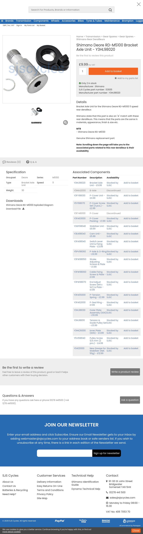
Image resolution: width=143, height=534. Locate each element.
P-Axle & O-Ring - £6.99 (98, 253)
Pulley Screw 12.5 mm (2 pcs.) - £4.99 (96, 341)
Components (41, 20)
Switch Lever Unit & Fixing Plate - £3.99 (96, 244)
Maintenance (112, 20)
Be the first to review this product (94, 55)
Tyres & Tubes (94, 20)
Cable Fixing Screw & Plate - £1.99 (98, 274)
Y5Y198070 (79, 203)
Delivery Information (49, 482)
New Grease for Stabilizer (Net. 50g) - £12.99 (98, 351)
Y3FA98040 (80, 241)
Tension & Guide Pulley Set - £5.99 (98, 323)
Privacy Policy (45, 494)
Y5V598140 (79, 338)
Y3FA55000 (80, 294)
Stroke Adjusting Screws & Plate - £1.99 (97, 263)
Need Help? (9, 494)
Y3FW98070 (80, 282)
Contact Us (9, 486)
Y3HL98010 (79, 320)
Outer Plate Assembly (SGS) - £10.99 (98, 313)
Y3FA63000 (79, 218)
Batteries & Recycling (15, 490)
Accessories (68, 20)
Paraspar (137, 525)
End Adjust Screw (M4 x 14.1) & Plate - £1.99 (97, 286)
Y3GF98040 (80, 226)
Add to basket (131, 182)
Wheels (55, 20)
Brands (9, 20)
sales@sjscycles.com (122, 497)
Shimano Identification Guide (85, 483)
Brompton (127, 20)
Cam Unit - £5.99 (95, 235)
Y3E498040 (79, 233)
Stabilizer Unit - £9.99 (98, 227)
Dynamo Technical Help (86, 489)
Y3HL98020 (79, 182)
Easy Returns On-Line (49, 486)
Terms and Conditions (50, 490)
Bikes (81, 20)
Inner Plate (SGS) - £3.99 (97, 332)
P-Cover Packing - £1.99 (97, 220)
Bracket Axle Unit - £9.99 (96, 184)
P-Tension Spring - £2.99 (97, 296)
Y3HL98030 (79, 310)
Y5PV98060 (80, 251)
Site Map (42, 498)
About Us (7, 482)
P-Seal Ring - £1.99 (97, 304)
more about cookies (11, 531)
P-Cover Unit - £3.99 (97, 197)
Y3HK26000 (80, 330)
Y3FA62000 (79, 302)
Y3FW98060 (80, 271)
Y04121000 (79, 348)
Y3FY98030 (79, 195)
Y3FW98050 (80, 259)
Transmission (23, 20)
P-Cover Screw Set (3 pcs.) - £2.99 (97, 206)
